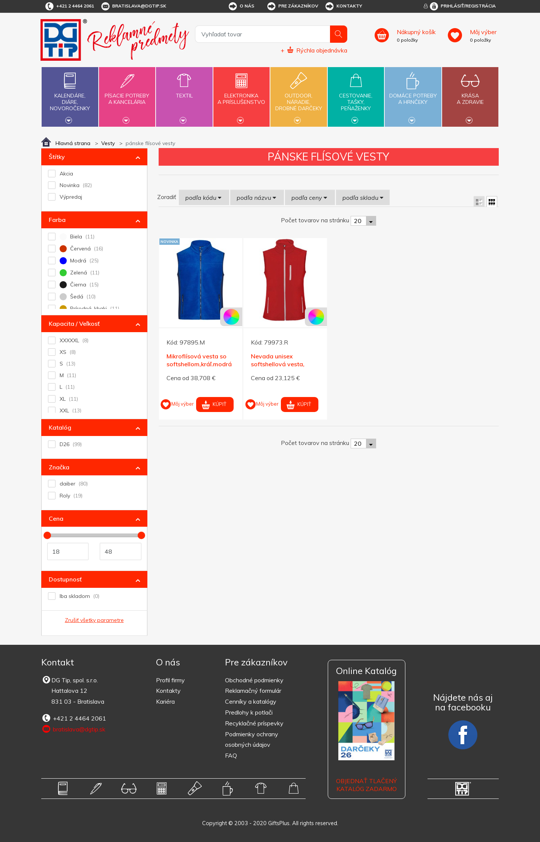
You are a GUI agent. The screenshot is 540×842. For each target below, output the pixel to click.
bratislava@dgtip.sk (133, 6)
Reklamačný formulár (253, 690)
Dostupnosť (65, 579)
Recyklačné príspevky (254, 723)
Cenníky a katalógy (250, 701)
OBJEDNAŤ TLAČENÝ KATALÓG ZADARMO (366, 785)
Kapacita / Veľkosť (74, 323)
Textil (184, 91)
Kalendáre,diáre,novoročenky (69, 96)
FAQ (231, 755)
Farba (57, 219)
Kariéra (165, 701)
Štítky (57, 156)
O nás (241, 6)
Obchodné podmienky (254, 680)
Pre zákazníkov (292, 6)
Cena (56, 518)
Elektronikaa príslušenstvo (241, 94)
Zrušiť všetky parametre (94, 620)
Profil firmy (170, 680)
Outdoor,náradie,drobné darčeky (298, 96)
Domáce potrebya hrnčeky (412, 94)
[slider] (47, 535)
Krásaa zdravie (470, 94)
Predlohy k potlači (249, 712)
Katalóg (60, 427)
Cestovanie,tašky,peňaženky (356, 96)
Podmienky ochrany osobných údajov (251, 739)
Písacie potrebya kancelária (127, 94)
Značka (59, 467)
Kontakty (343, 6)
